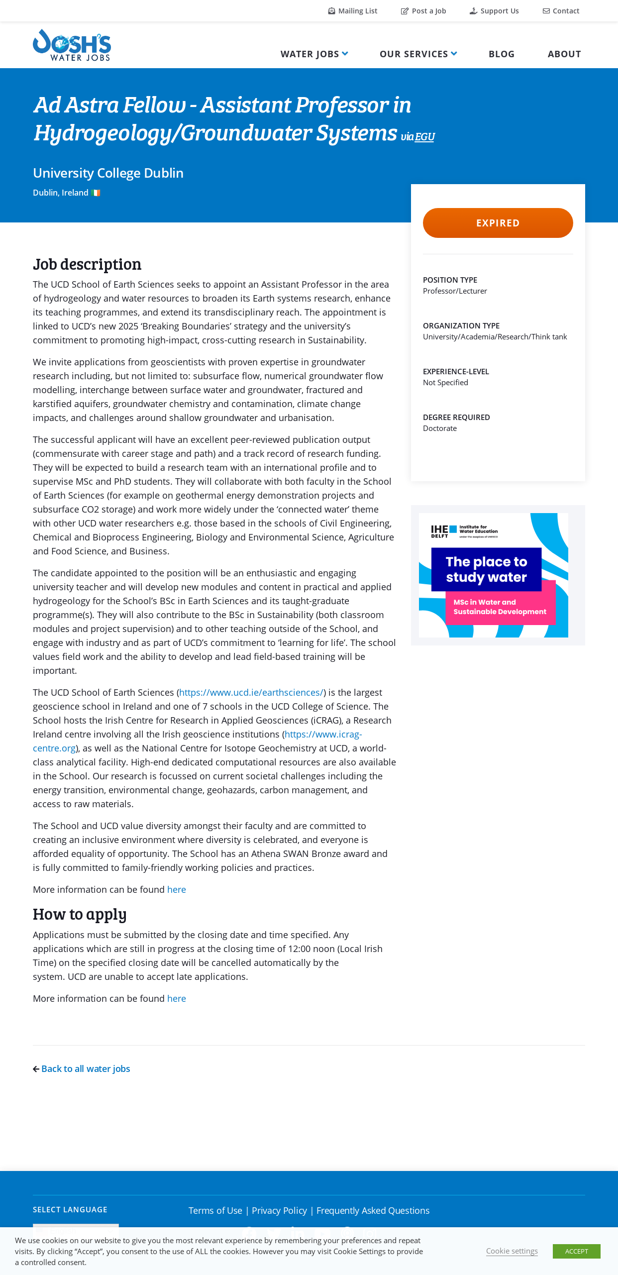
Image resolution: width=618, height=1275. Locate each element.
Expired (497, 222)
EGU (424, 137)
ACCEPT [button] (576, 1251)
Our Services (414, 54)
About (564, 54)
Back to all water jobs (81, 1068)
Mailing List (353, 10)
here (176, 889)
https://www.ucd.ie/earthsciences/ (251, 692)
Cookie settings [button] (512, 1251)
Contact (561, 10)
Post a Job (423, 10)
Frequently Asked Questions (372, 1210)
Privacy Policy (279, 1210)
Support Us (494, 10)
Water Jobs (310, 54)
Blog (502, 54)
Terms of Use (215, 1210)
